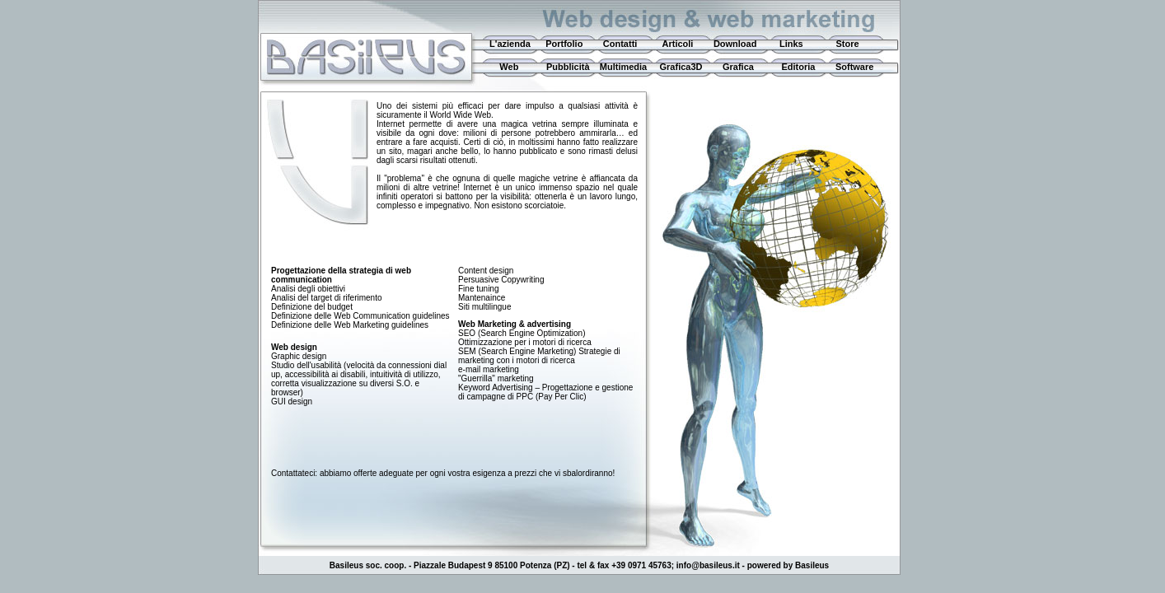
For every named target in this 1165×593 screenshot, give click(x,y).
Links (791, 44)
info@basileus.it (708, 565)
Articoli (678, 44)
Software (854, 67)
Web (502, 67)
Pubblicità (568, 67)
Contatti (620, 44)
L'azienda (507, 44)
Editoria (799, 67)
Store (847, 44)
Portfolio (563, 44)
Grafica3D (681, 67)
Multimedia (623, 67)
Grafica (738, 67)
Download (735, 44)
